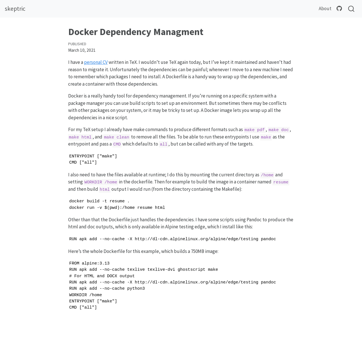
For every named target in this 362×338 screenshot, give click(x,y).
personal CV (96, 62)
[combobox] (351, 9)
